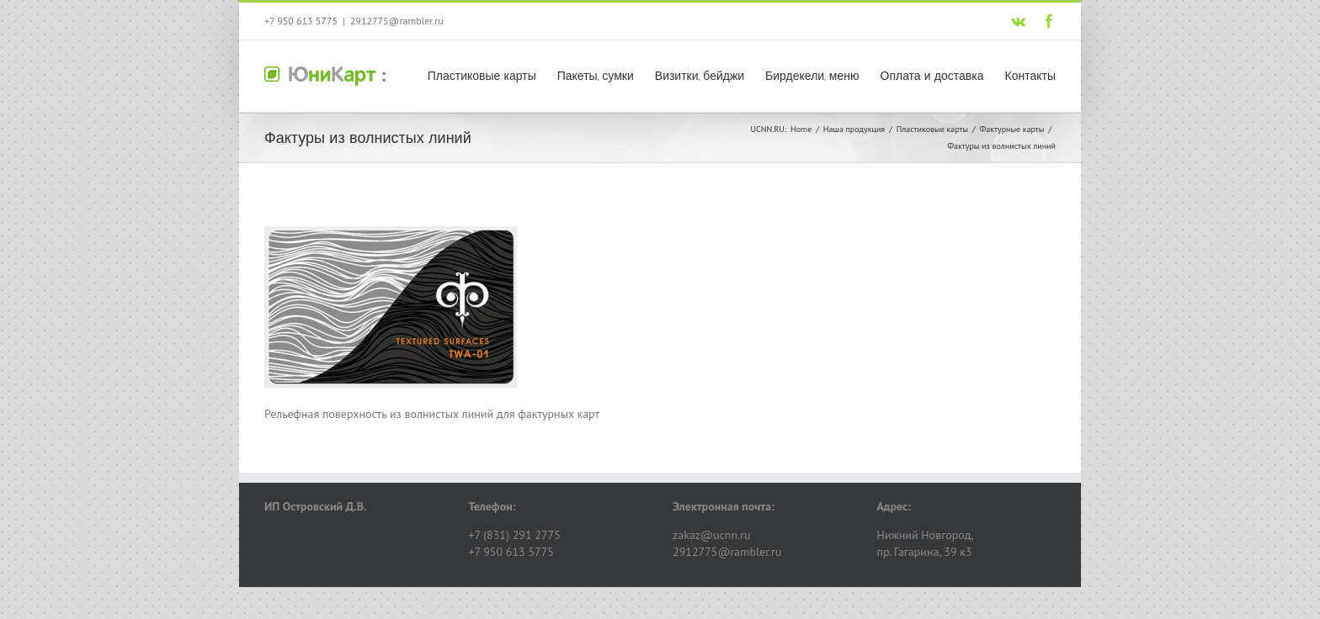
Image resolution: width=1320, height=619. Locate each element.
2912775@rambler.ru (397, 20)
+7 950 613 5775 (301, 20)
